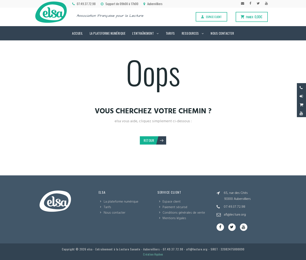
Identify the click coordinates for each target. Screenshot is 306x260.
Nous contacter (222, 33)
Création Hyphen (153, 254)
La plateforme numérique (108, 33)
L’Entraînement (143, 33)
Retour (154, 140)
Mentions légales (174, 218)
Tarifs (170, 33)
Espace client (211, 16)
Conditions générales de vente (184, 212)
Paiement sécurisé (175, 207)
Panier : (251, 16)
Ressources (190, 33)
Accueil (77, 33)
